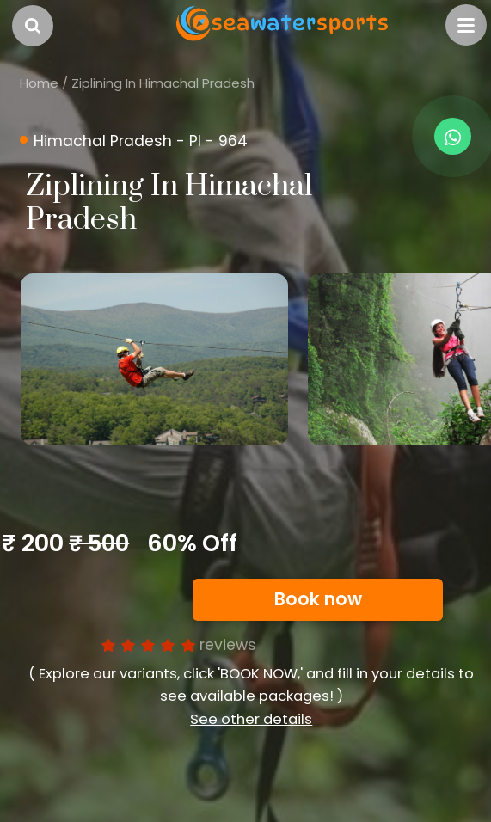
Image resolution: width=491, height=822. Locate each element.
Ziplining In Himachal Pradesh (163, 83)
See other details (251, 719)
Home (39, 83)
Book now (318, 599)
